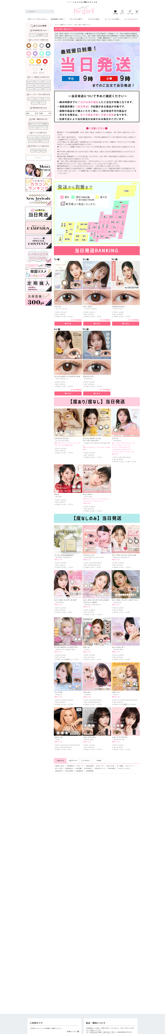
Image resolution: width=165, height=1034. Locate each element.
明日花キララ (100, 768)
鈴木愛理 (69, 771)
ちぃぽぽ (59, 768)
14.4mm (47, 85)
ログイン (122, 13)
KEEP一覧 (130, 13)
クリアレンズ (42, 128)
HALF (39, 137)
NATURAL (31, 137)
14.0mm (38, 81)
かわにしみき (124, 768)
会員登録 (115, 13)
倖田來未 (69, 768)
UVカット (33, 128)
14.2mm (30, 85)
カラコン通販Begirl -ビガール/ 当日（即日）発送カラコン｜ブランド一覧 (83, 10)
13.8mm (30, 81)
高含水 (45, 124)
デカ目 (38, 141)
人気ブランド (73, 760)
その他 (98, 760)
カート (137, 13)
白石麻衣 (88, 768)
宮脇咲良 (80, 771)
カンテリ (130, 766)
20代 (38, 150)
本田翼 (79, 768)
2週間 (40, 35)
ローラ (80, 766)
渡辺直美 (90, 766)
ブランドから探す (75, 19)
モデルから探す (94, 19)
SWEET (46, 137)
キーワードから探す (112, 19)
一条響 (120, 766)
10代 (32, 150)
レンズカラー (85, 760)
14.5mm (30, 89)
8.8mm (34, 103)
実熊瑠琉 (90, 771)
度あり (31, 124)
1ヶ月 (45, 35)
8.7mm (46, 99)
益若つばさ (60, 766)
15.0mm (47, 89)
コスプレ (45, 141)
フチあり (38, 124)
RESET (38, 157)
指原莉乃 (71, 766)
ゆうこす (100, 766)
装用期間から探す (57, 19)
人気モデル (60, 760)
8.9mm (42, 103)
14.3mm (38, 85)
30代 (44, 150)
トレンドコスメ (130, 19)
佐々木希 (111, 766)
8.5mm (30, 99)
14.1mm (47, 81)
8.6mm (38, 99)
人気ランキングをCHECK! (36, 19)
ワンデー (33, 35)
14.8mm (38, 89)
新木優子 (112, 768)
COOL (31, 141)
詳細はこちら (72, 1031)
